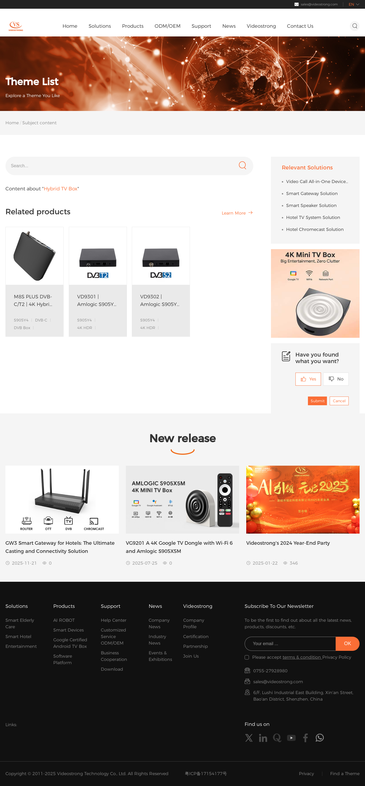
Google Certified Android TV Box (70, 643)
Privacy (306, 773)
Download (112, 669)
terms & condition (302, 657)
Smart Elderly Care (19, 623)
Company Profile (193, 623)
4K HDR (84, 327)
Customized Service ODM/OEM (113, 636)
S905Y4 (21, 320)
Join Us (191, 656)
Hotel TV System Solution (313, 217)
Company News (159, 623)
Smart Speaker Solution (311, 205)
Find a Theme (345, 773)
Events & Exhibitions (160, 656)
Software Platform (62, 659)
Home (12, 122)
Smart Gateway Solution (312, 193)
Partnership (195, 646)
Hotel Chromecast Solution (315, 229)
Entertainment (21, 646)
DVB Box (22, 327)
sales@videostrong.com (319, 4)
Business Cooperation (114, 656)
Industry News (157, 640)
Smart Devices (68, 630)
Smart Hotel (18, 636)
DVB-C (41, 320)
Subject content (39, 122)
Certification (196, 636)
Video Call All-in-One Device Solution (317, 181)
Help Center (113, 620)
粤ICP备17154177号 (206, 773)
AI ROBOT (64, 620)
